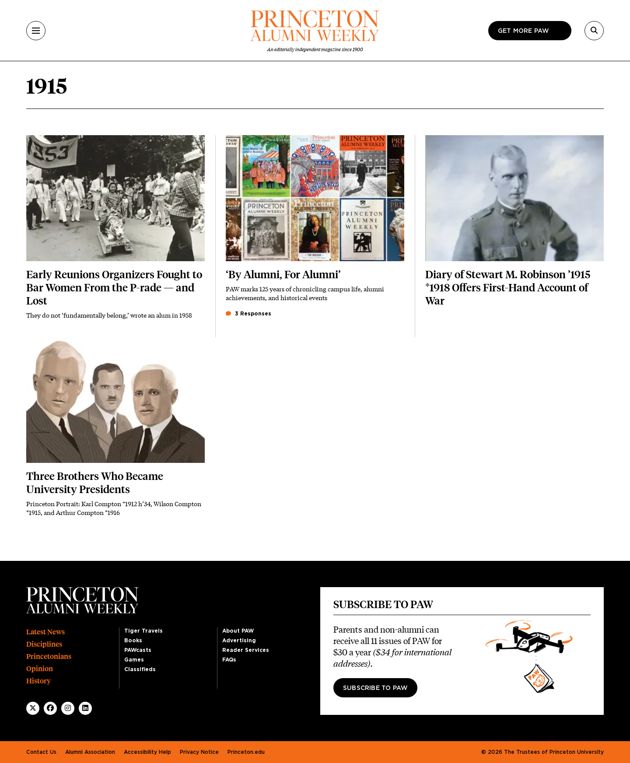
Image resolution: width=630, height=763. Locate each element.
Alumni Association (90, 752)
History (38, 681)
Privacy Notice (199, 752)
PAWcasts (137, 650)
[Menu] (36, 30)
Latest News (45, 632)
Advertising (239, 640)
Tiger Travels (143, 631)
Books (133, 640)
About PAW (238, 631)
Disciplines (44, 644)
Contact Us (41, 752)
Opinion (39, 669)
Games (134, 659)
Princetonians (48, 656)
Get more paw (523, 31)
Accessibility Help (147, 752)
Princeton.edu (246, 752)
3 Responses (248, 313)
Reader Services (245, 650)
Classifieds (140, 669)
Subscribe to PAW (375, 688)
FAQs (229, 659)
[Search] (594, 30)
